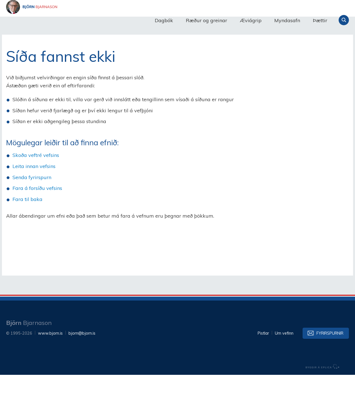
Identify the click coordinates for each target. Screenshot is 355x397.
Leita (344, 20)
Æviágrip (251, 20)
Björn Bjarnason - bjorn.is (61, 20)
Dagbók (164, 20)
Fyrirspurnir (329, 355)
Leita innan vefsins (33, 188)
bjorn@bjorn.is (82, 355)
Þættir (320, 20)
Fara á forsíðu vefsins (37, 210)
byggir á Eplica (322, 388)
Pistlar (263, 355)
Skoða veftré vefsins (35, 177)
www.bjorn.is (50, 355)
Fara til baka (27, 221)
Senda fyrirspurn (31, 199)
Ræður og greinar (206, 20)
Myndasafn (287, 20)
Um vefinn (284, 355)
